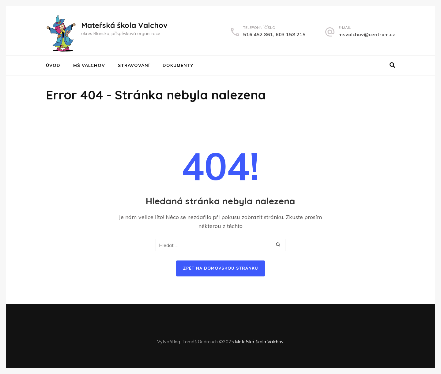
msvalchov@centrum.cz (366, 34)
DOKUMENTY (178, 65)
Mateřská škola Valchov (124, 25)
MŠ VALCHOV (89, 65)
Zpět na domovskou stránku (220, 268)
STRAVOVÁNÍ (134, 65)
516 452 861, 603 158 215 (274, 34)
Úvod (53, 65)
